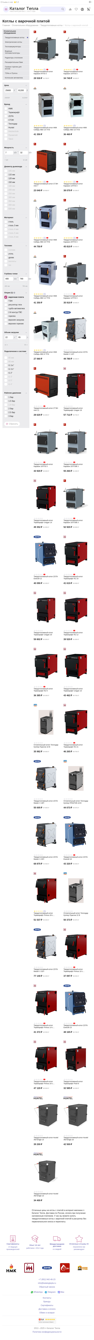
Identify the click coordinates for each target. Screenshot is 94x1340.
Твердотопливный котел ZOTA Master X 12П (76, 353)
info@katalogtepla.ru (47, 1283)
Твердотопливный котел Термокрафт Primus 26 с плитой (43, 914)
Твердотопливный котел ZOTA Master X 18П (46, 802)
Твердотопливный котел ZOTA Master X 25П (46, 858)
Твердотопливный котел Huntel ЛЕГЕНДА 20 (76, 1139)
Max (61, 1292)
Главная (6, 25)
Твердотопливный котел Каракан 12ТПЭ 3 (73, 297)
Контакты (47, 1298)
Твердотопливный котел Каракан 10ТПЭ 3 (73, 73)
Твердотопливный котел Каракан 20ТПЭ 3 (73, 241)
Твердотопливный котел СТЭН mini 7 (46, 185)
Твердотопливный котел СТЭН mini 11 (46, 409)
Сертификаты (47, 1305)
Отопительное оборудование (25, 25)
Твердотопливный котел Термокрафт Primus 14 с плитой (43, 1026)
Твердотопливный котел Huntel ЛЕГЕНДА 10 (46, 1195)
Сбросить (12, 424)
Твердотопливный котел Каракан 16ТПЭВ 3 (73, 521)
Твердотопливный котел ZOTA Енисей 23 (76, 1026)
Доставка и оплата (47, 1309)
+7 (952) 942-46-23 (47, 1279)
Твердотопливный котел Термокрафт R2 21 (73, 746)
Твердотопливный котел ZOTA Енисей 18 (76, 858)
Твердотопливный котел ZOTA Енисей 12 (46, 578)
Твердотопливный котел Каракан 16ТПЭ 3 (43, 465)
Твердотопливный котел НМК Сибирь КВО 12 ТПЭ (45, 297)
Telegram (50, 1292)
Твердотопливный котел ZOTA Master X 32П (46, 970)
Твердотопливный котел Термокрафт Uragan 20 (43, 634)
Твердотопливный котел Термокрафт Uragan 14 (43, 521)
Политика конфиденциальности (47, 1332)
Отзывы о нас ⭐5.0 (10, 2)
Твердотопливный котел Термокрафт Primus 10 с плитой (73, 970)
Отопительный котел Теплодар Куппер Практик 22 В (76, 914)
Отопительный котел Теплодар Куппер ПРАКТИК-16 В (76, 802)
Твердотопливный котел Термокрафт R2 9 (43, 690)
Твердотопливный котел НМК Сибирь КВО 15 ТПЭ (45, 129)
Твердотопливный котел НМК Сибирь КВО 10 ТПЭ (75, 129)
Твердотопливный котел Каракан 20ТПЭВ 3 (73, 465)
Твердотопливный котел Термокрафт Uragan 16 (73, 409)
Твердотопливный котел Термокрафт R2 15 (73, 578)
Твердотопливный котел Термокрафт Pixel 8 (73, 1082)
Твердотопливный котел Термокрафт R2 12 (73, 634)
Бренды (47, 1302)
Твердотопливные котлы (51, 25)
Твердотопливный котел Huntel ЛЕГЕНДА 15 (46, 1139)
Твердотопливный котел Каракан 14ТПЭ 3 (73, 185)
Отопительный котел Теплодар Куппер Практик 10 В (46, 746)
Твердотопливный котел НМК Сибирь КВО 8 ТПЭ (45, 353)
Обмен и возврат (47, 1313)
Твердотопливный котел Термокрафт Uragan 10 (73, 690)
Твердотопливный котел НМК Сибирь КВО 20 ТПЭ (45, 241)
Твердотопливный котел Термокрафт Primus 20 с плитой (43, 1082)
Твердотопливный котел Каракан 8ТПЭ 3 (43, 73)
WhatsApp (37, 1292)
